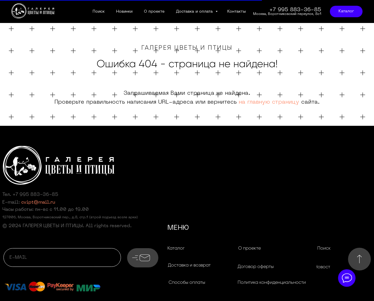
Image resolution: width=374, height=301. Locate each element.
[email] (62, 257)
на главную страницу (269, 102)
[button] (189, 265)
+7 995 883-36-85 (35, 194)
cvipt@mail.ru (38, 202)
